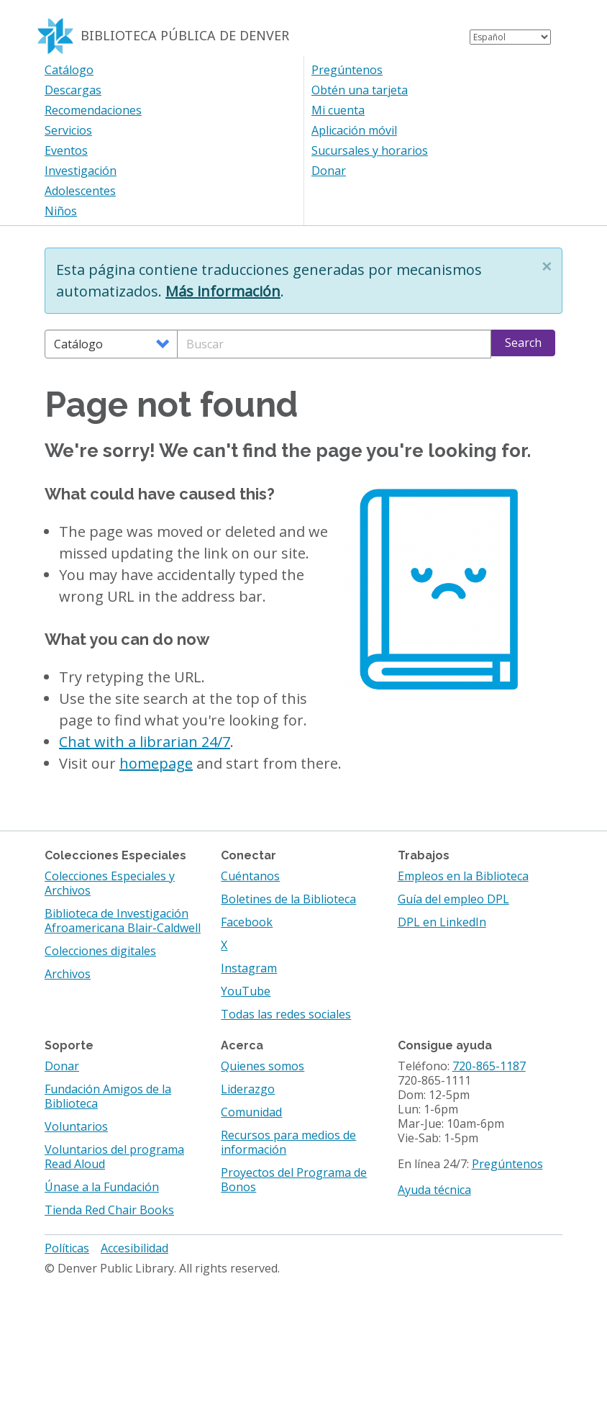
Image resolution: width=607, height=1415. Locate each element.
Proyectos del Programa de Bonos (294, 1180)
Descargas (73, 90)
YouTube (245, 991)
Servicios (68, 130)
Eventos (66, 150)
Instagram (249, 968)
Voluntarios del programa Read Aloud (114, 1157)
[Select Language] (510, 37)
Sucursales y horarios (369, 150)
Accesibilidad (134, 1248)
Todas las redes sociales (286, 1014)
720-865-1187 (489, 1066)
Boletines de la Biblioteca (288, 899)
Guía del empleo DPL (453, 899)
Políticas (67, 1248)
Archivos (68, 974)
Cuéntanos (250, 876)
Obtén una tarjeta (359, 90)
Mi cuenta (338, 110)
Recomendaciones (93, 110)
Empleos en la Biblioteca (463, 876)
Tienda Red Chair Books (109, 1210)
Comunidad (251, 1112)
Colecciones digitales (100, 951)
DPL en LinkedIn (442, 922)
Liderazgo (248, 1089)
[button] (547, 266)
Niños (61, 211)
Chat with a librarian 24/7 (144, 741)
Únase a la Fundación (102, 1187)
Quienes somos (262, 1066)
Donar (328, 170)
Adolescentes (80, 191)
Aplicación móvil (354, 130)
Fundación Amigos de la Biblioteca (108, 1096)
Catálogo (69, 70)
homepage (156, 763)
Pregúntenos (347, 70)
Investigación (81, 170)
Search (523, 343)
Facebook (247, 922)
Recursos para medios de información (288, 1142)
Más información (222, 291)
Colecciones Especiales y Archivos (110, 883)
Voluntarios (76, 1126)
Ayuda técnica (434, 1190)
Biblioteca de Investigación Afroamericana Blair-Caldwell (123, 920)
